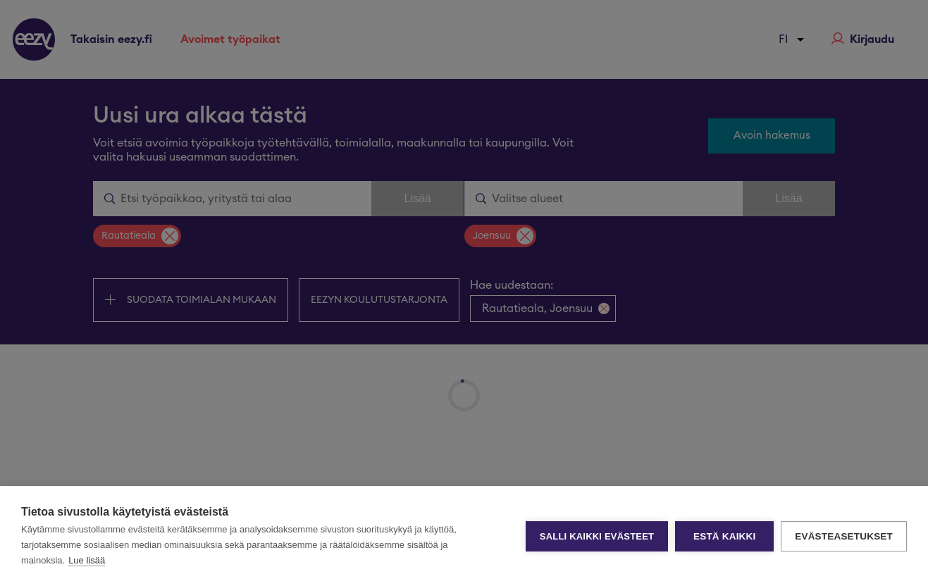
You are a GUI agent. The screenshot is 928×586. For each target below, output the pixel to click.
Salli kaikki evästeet (597, 536)
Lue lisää (86, 560)
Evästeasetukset (844, 536)
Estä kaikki (724, 536)
